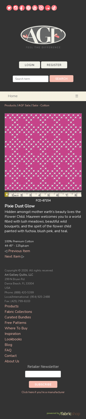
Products (10, 105)
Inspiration (13, 333)
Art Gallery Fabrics (43, 36)
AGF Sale (24, 105)
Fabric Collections (18, 311)
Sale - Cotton (40, 105)
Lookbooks (13, 339)
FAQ (8, 350)
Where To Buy (16, 328)
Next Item (13, 256)
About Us (12, 361)
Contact (11, 355)
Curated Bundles (18, 317)
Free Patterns (15, 322)
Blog (8, 344)
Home (13, 96)
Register (54, 65)
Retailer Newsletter (43, 366)
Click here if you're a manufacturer (43, 392)
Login (29, 65)
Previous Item (19, 251)
